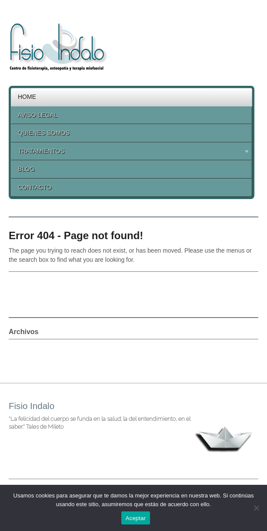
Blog (26, 169)
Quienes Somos (44, 132)
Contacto (34, 187)
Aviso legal (37, 115)
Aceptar (136, 518)
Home (27, 96)
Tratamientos (130, 153)
